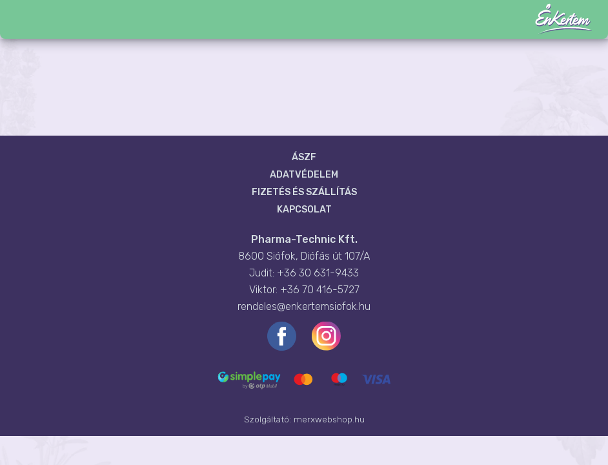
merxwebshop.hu (329, 419)
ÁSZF (304, 157)
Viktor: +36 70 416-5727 (304, 290)
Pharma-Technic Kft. (304, 239)
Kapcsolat (304, 209)
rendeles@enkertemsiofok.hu (304, 306)
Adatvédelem (304, 174)
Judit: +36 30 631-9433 (304, 273)
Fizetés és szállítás (304, 192)
